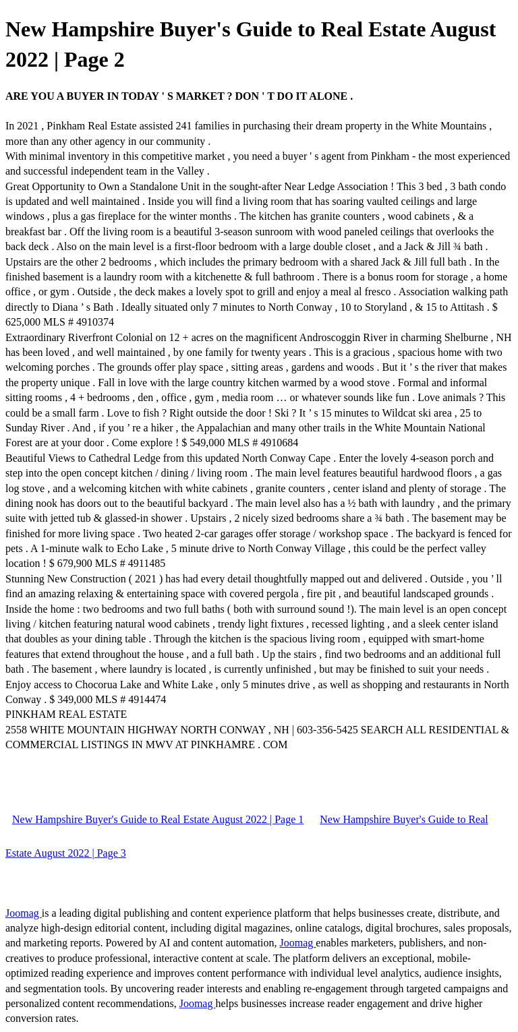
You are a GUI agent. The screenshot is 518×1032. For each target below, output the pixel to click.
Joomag (23, 913)
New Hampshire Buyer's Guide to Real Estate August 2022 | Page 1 (158, 819)
